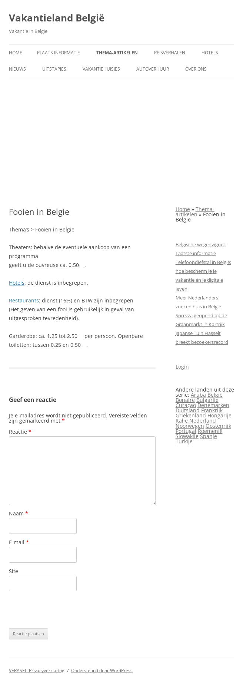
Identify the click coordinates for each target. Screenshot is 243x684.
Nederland (202, 420)
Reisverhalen (169, 53)
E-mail (19, 542)
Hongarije (219, 415)
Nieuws (17, 69)
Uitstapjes (54, 69)
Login (182, 366)
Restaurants (24, 300)
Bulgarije (207, 399)
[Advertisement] (121, 142)
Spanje (208, 436)
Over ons (196, 69)
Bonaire (185, 399)
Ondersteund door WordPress (102, 670)
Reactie (20, 431)
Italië (182, 420)
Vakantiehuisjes (101, 69)
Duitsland (188, 410)
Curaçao (186, 405)
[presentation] (65, 609)
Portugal (186, 430)
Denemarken (213, 405)
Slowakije (187, 436)
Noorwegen (190, 425)
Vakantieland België (56, 17)
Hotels (210, 53)
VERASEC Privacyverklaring (36, 670)
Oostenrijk (218, 425)
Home (15, 53)
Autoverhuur (152, 69)
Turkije (184, 441)
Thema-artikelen (117, 53)
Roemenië (210, 430)
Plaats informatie (58, 53)
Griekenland (191, 415)
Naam (18, 513)
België (215, 394)
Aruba (198, 394)
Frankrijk (212, 410)
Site (13, 571)
